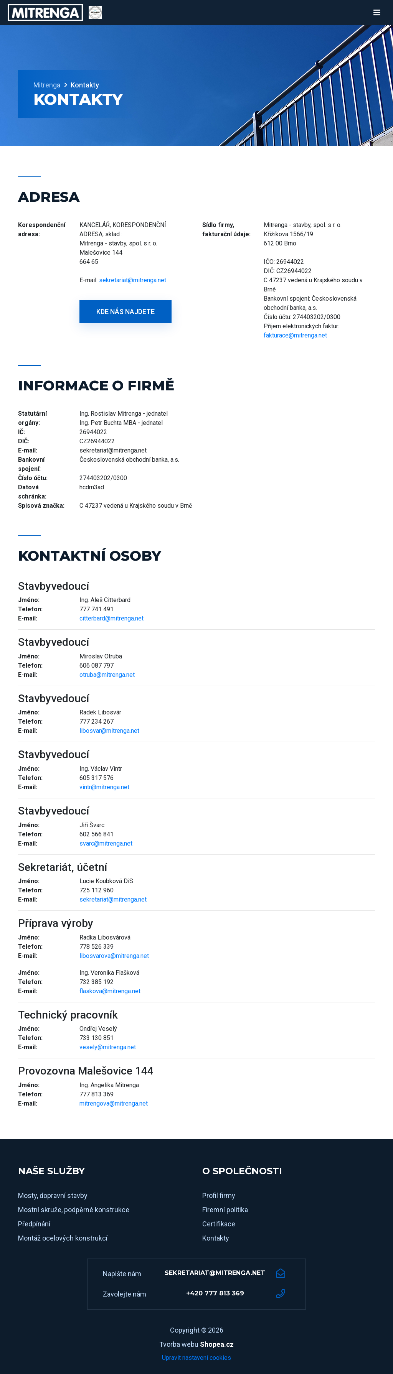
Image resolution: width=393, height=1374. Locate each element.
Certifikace (218, 1224)
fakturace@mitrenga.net (295, 335)
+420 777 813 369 (215, 1293)
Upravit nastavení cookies (196, 1357)
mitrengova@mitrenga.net (113, 1103)
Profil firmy (218, 1195)
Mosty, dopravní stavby (53, 1195)
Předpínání (34, 1224)
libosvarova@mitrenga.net (114, 955)
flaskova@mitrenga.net (109, 991)
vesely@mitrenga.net (107, 1047)
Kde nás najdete (125, 312)
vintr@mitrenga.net (104, 787)
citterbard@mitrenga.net (111, 618)
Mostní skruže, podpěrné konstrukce (73, 1210)
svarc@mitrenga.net (105, 843)
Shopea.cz (217, 1344)
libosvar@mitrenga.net (109, 730)
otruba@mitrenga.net (107, 674)
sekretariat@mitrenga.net (132, 280)
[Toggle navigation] (376, 12)
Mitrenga (46, 85)
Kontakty (215, 1238)
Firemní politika (225, 1210)
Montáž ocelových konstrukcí (62, 1238)
